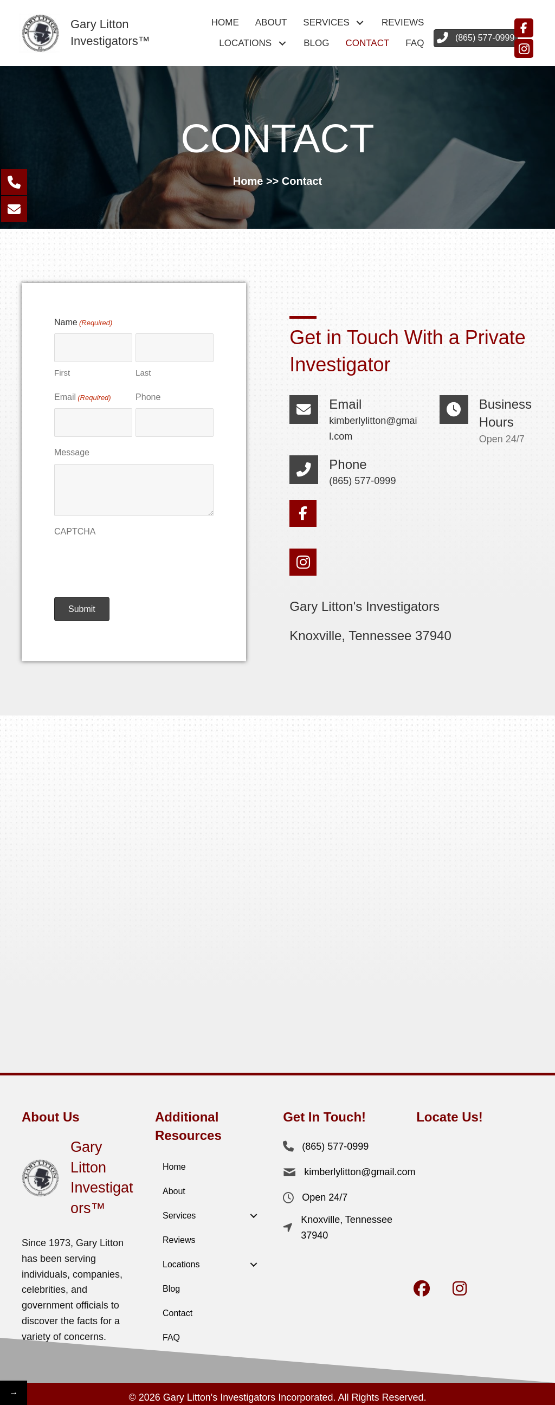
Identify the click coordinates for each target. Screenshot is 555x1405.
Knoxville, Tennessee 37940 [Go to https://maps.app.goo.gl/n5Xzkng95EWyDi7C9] (370, 633)
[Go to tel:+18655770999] (309, 468)
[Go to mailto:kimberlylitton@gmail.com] (309, 416)
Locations (181, 1259)
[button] (360, 23)
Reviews (179, 1234)
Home (248, 181)
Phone (147, 394)
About (174, 1185)
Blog (171, 1283)
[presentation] (136, 558)
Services (179, 1210)
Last (143, 370)
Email (82, 395)
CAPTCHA (74, 525)
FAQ (171, 1332)
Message (71, 447)
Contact (177, 1307)
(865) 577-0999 (362, 478)
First (62, 370)
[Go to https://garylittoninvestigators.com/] (89, 33)
